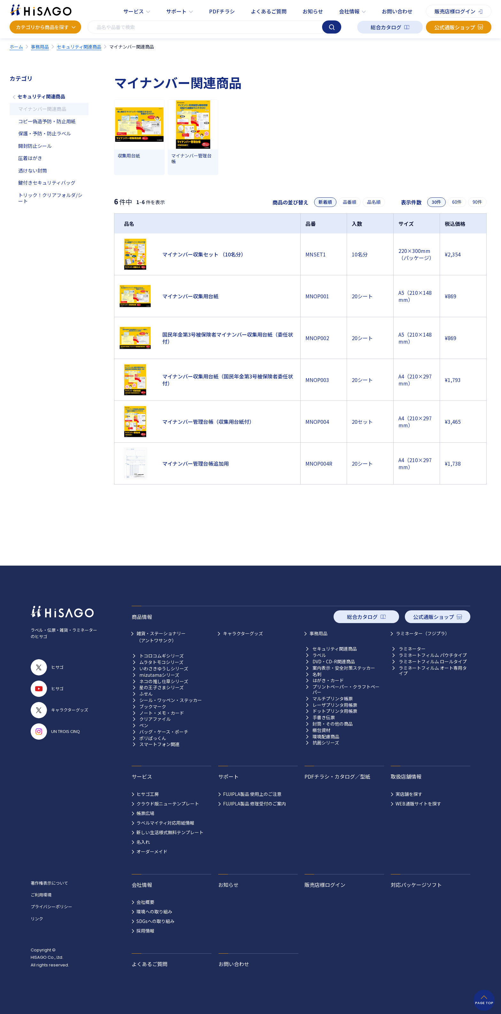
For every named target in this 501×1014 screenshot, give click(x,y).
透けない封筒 (32, 170)
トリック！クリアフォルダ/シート (50, 198)
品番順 (349, 202)
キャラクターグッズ (243, 633)
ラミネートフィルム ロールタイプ (433, 661)
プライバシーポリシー (51, 906)
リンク (37, 919)
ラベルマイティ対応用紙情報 (165, 823)
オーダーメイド (151, 851)
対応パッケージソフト (416, 884)
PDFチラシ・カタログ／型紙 (337, 776)
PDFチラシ (222, 11)
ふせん (146, 694)
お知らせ (313, 11)
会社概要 (145, 902)
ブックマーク (152, 706)
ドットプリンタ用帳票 (334, 711)
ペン (143, 725)
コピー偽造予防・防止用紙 (47, 121)
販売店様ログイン (455, 11)
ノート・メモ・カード (161, 713)
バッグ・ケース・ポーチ (163, 732)
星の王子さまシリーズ (161, 687)
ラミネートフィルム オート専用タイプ (433, 670)
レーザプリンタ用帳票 (334, 705)
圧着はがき (30, 158)
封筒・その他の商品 (332, 724)
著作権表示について (49, 883)
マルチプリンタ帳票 (332, 698)
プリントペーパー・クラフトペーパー (346, 689)
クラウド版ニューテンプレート (167, 803)
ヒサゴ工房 (147, 794)
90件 (477, 202)
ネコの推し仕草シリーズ (163, 681)
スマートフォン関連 (159, 744)
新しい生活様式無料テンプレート (170, 832)
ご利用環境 (41, 895)
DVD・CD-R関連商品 (333, 661)
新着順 (325, 202)
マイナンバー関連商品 (42, 108)
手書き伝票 (323, 717)
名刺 (316, 674)
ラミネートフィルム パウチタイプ (433, 655)
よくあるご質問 (269, 11)
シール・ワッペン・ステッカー (170, 700)
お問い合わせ (397, 11)
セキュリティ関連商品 (41, 96)
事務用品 (319, 633)
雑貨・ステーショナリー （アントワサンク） (161, 637)
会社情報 (349, 11)
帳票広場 (145, 813)
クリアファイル (155, 719)
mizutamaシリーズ (159, 675)
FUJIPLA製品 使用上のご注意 (252, 794)
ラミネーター (412, 649)
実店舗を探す (409, 794)
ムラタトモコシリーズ (161, 662)
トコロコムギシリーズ (161, 656)
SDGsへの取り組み (155, 921)
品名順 (374, 202)
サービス (133, 11)
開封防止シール (35, 145)
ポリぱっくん (152, 738)
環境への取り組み (154, 911)
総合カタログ (386, 27)
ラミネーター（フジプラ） (423, 633)
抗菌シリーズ (325, 742)
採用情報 (145, 930)
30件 (436, 202)
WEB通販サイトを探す (418, 803)
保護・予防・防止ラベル (44, 133)
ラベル (319, 655)
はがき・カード (328, 680)
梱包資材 (321, 730)
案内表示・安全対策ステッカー (343, 668)
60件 (457, 202)
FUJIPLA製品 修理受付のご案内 (254, 803)
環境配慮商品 (325, 736)
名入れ (143, 842)
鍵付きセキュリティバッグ (46, 182)
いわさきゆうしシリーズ (163, 668)
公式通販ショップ (454, 27)
